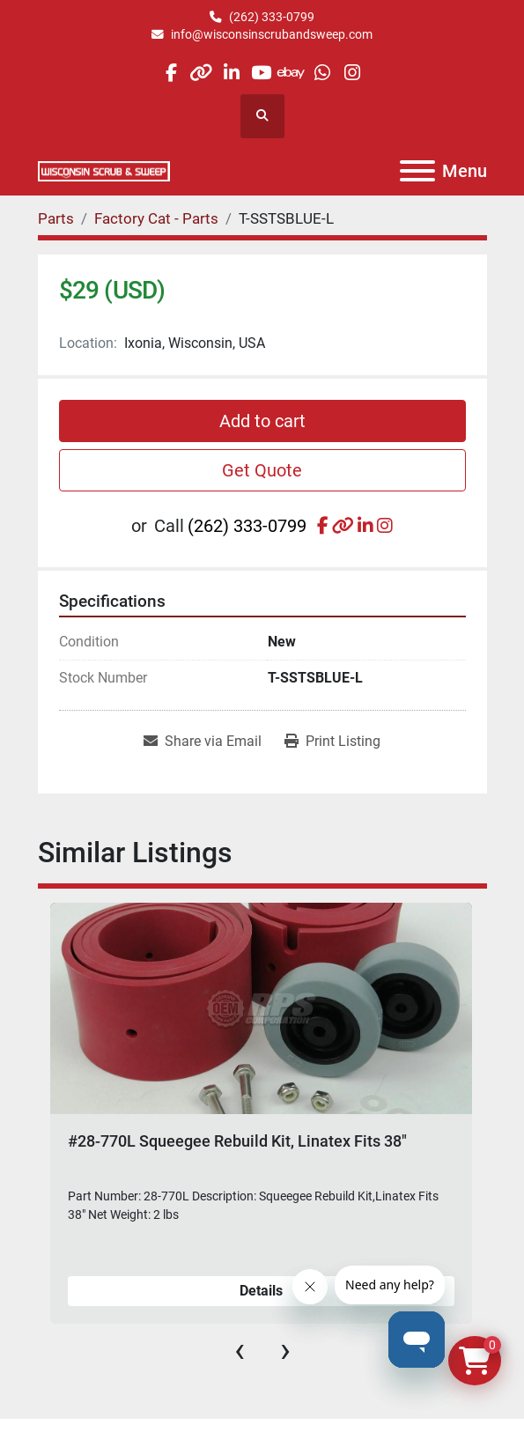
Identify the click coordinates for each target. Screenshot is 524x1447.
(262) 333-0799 (271, 17)
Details (261, 1290)
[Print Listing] (332, 741)
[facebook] (170, 72)
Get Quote (262, 470)
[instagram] (351, 72)
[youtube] (261, 72)
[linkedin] (231, 72)
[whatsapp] (321, 72)
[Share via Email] (202, 741)
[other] (201, 72)
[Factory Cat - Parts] (156, 218)
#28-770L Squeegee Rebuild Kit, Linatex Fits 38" (237, 1141)
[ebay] (291, 72)
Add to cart (262, 421)
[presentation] (239, 1350)
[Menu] (417, 170)
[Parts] (56, 218)
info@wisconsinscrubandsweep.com (272, 34)
